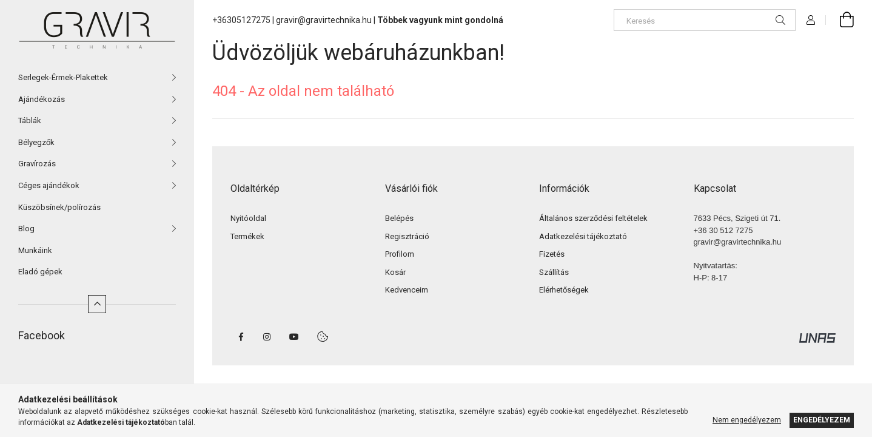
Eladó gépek (40, 271)
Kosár (395, 272)
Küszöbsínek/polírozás (59, 207)
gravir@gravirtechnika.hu (324, 20)
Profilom (399, 254)
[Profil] (811, 20)
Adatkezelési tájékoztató (583, 236)
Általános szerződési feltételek (593, 218)
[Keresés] (705, 20)
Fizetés (552, 254)
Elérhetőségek (564, 289)
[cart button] (840, 20)
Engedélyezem (821, 420)
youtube (294, 337)
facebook (240, 337)
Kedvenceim (406, 289)
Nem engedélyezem (747, 420)
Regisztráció (407, 236)
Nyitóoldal (248, 218)
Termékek (247, 236)
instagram (267, 337)
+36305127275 (241, 20)
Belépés (399, 218)
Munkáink (35, 250)
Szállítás (554, 272)
